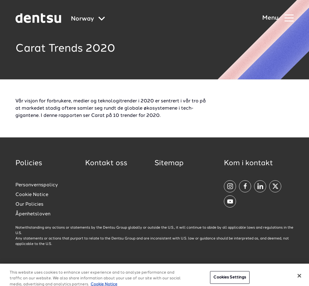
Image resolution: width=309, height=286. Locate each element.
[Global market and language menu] (88, 19)
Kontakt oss (106, 163)
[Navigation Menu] (278, 18)
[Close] (299, 278)
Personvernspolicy (36, 185)
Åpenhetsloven (32, 214)
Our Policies (29, 204)
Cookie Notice (31, 194)
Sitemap (168, 163)
